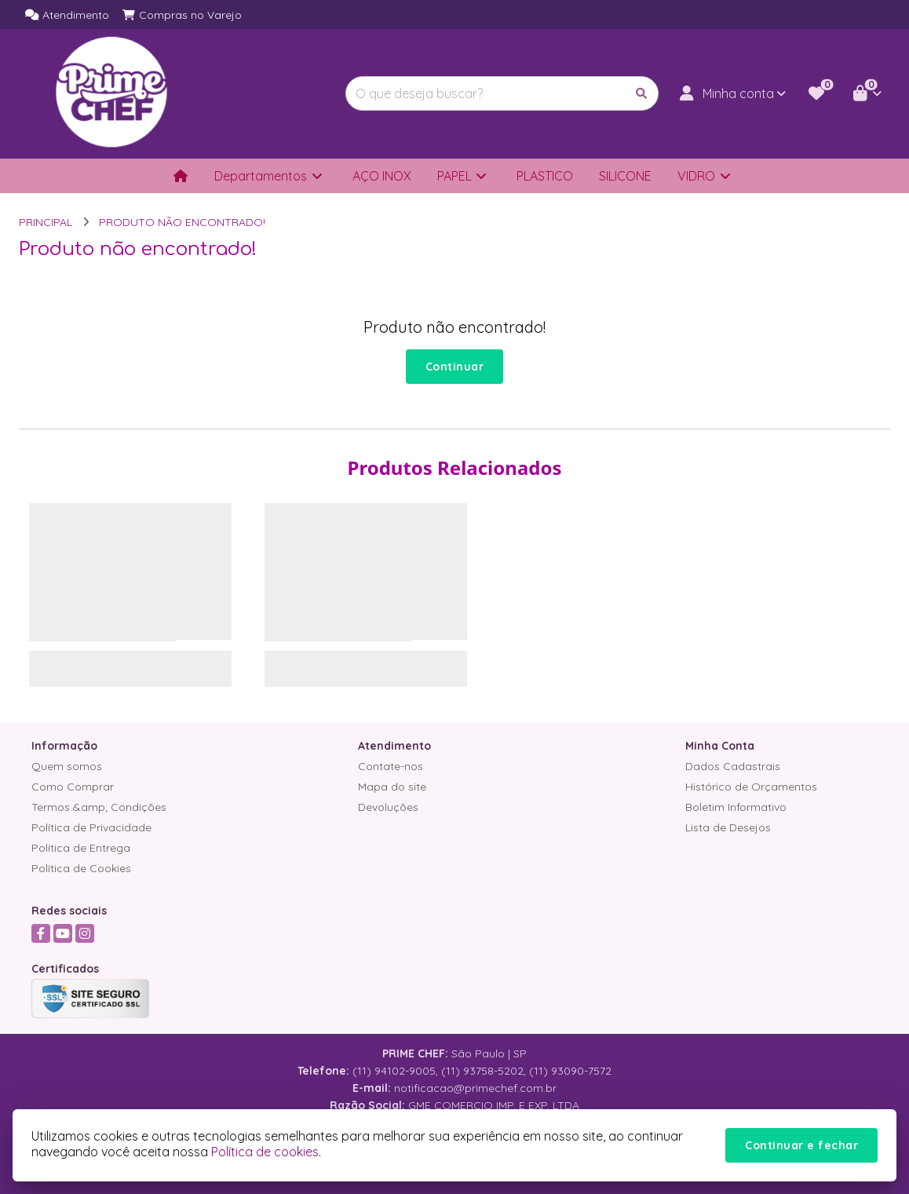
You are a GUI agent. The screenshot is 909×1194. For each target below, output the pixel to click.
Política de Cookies (81, 868)
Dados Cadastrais (732, 766)
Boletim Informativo (736, 807)
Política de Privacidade (91, 827)
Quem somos (66, 766)
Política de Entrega (80, 848)
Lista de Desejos (728, 827)
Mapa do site (392, 787)
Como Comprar (72, 787)
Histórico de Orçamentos (751, 787)
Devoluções (388, 807)
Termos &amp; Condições (98, 807)
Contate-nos (390, 766)
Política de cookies (265, 1151)
